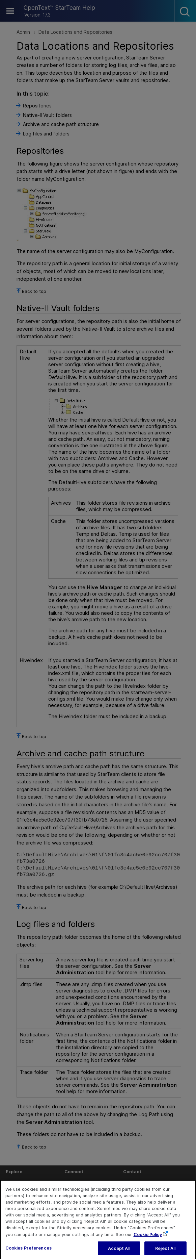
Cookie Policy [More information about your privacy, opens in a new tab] (148, 1238)
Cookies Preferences (28, 1252)
